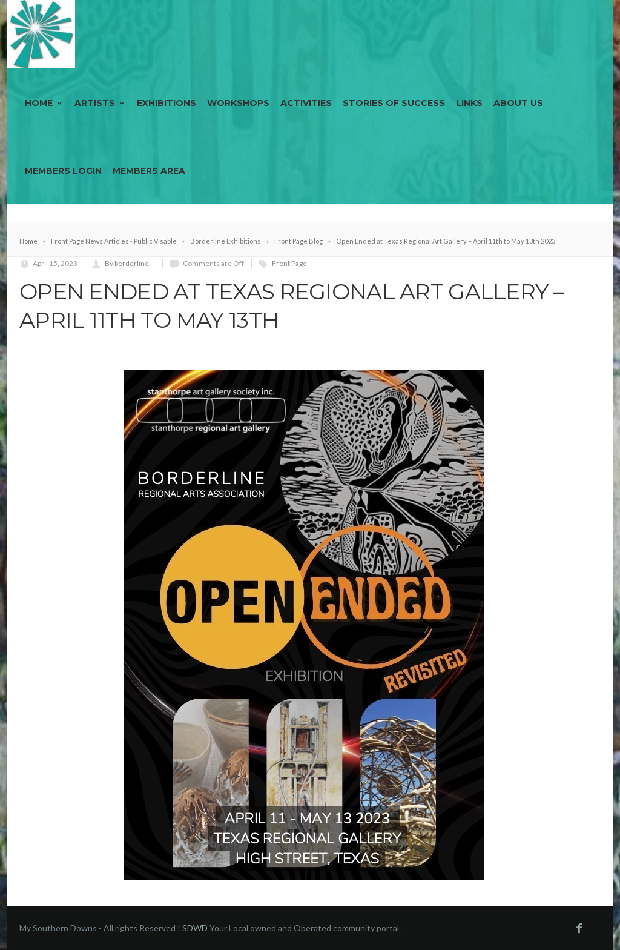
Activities (306, 103)
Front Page (289, 263)
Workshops (238, 103)
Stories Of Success (394, 103)
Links (469, 103)
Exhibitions (166, 103)
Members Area (149, 170)
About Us (518, 103)
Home (44, 103)
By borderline (127, 263)
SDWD (195, 928)
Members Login (63, 170)
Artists (100, 103)
